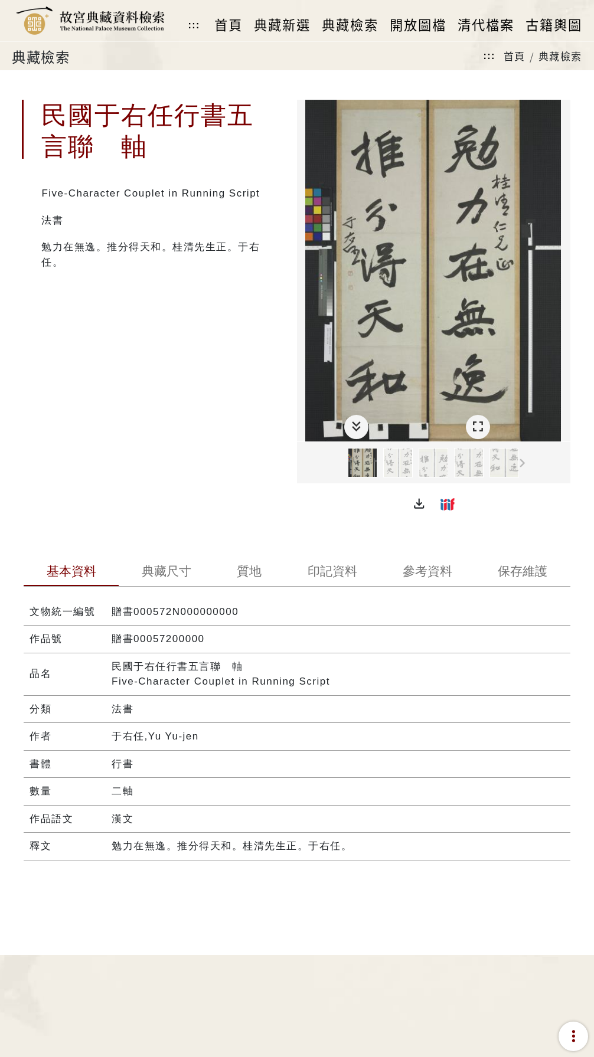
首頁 (515, 55)
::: (194, 25)
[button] (419, 504)
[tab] (71, 572)
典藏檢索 (560, 55)
